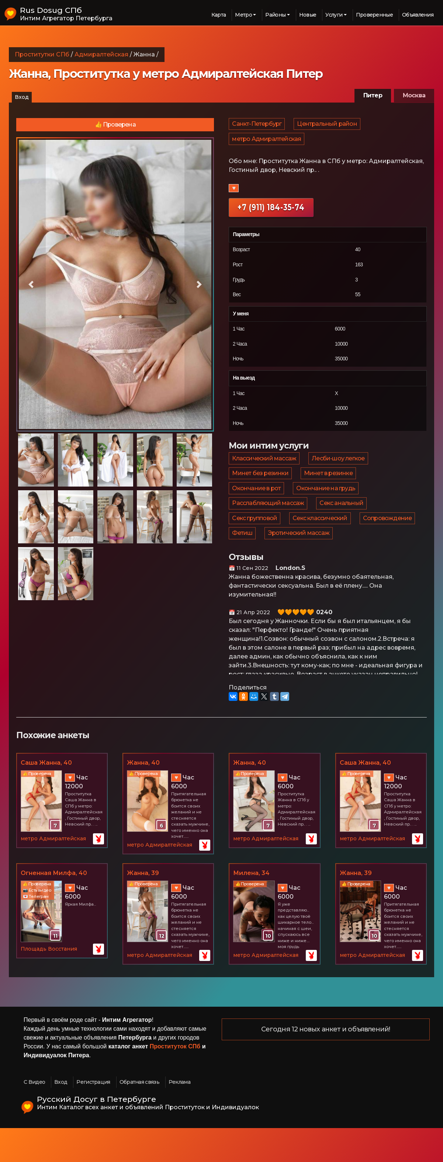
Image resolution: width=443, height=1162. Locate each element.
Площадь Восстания (49, 982)
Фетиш (242, 564)
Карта (218, 14)
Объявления (417, 14)
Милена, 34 (251, 906)
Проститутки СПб (42, 54)
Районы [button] (275, 14)
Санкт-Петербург (257, 125)
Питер (372, 95)
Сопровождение (389, 545)
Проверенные (374, 14)
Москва (414, 95)
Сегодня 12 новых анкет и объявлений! (325, 1063)
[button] (31, 284)
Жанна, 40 (143, 796)
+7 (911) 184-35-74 (271, 215)
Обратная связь (139, 1115)
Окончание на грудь (326, 507)
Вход (22, 97)
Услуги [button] (333, 14)
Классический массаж (264, 468)
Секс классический (321, 545)
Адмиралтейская (101, 54)
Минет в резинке (329, 487)
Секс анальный (342, 526)
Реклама (179, 1115)
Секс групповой (254, 545)
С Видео (34, 1115)
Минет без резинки (260, 487)
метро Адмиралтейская (266, 145)
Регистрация (93, 1115)
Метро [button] (243, 14)
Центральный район (328, 125)
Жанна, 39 (143, 906)
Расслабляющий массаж (268, 526)
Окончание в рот (256, 507)
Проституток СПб (175, 1080)
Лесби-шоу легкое (339, 468)
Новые (307, 14)
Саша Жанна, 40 (46, 796)
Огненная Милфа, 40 (54, 906)
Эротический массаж (299, 564)
